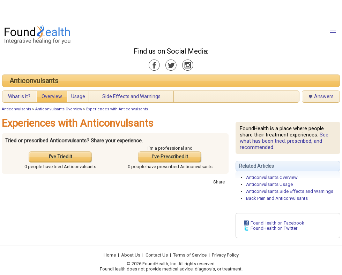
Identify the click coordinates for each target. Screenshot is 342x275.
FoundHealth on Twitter (274, 228)
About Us (130, 255)
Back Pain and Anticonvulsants (277, 198)
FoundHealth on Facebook (277, 223)
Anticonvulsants (33, 81)
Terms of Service (190, 255)
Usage (78, 96)
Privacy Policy (225, 255)
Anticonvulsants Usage (269, 184)
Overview (52, 96)
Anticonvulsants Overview (58, 109)
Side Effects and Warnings (131, 96)
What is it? (19, 96)
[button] (333, 31)
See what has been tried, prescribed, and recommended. (284, 141)
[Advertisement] (87, 10)
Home (110, 255)
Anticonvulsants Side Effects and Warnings (289, 191)
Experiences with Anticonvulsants (117, 109)
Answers (324, 96)
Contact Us (157, 255)
